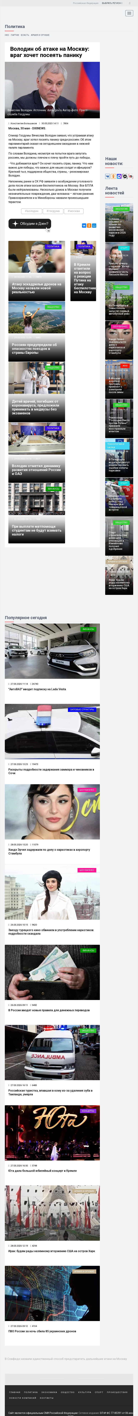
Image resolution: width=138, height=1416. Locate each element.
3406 (112, 258)
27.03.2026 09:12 (18, 1326)
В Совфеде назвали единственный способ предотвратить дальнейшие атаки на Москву (66, 1359)
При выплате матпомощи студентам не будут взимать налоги (37, 530)
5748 (33, 1165)
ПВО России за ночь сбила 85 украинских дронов (42, 1331)
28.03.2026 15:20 (18, 844)
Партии (15, 35)
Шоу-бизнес (87, 790)
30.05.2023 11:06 (22, 277)
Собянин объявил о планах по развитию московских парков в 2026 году (117, 227)
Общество (53, 307)
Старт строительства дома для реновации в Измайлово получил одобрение (118, 540)
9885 (37, 337)
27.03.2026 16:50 (18, 1165)
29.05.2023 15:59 (22, 337)
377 (112, 214)
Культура (84, 1392)
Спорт (123, 248)
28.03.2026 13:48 (119, 451)
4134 (33, 1326)
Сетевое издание (89, 1413)
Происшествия (117, 1392)
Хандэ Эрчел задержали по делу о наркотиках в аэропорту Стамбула (117, 346)
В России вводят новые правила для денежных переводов (49, 1010)
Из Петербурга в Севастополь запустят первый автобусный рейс (119, 309)
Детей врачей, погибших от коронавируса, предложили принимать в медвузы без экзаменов (35, 407)
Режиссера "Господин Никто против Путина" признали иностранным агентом (119, 424)
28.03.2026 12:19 (18, 1245)
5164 (37, 394)
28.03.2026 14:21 (119, 409)
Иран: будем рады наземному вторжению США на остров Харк (51, 1251)
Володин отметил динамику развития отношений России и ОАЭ (36, 470)
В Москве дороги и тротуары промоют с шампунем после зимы (116, 385)
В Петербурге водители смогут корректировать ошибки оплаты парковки (119, 465)
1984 (112, 491)
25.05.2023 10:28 (22, 394)
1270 (112, 300)
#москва (74, 211)
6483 (33, 1085)
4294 (33, 1245)
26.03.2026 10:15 (18, 924)
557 (112, 527)
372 (112, 454)
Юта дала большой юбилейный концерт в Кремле (42, 1170)
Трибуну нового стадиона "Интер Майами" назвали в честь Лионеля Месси (119, 269)
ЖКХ (124, 365)
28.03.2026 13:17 (119, 488)
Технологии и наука (115, 446)
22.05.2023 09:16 (22, 519)
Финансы (53, 488)
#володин (31, 211)
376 (112, 373)
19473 (34, 764)
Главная (15, 1392)
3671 (37, 458)
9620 (33, 924)
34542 (79, 257)
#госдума (53, 211)
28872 (38, 277)
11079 (34, 844)
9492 (33, 1005)
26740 (34, 684)
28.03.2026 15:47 (119, 297)
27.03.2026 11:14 (18, 684)
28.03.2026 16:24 (119, 255)
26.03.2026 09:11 (18, 1005)
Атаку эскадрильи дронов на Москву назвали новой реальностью (36, 288)
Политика (53, 246)
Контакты (47, 1398)
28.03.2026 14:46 (119, 370)
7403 (37, 519)
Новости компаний (22, 1398)
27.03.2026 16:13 (18, 1085)
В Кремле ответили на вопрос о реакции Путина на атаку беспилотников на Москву (87, 278)
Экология (121, 209)
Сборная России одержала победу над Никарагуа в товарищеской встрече (119, 503)
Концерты (88, 1111)
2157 (112, 412)
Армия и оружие (40, 35)
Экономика (49, 1392)
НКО (7, 35)
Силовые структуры (82, 709)
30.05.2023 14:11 (49, 123)
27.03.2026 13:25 (18, 764)
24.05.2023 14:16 (22, 458)
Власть (25, 35)
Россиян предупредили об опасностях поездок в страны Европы (34, 349)
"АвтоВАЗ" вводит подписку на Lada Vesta (37, 689)
